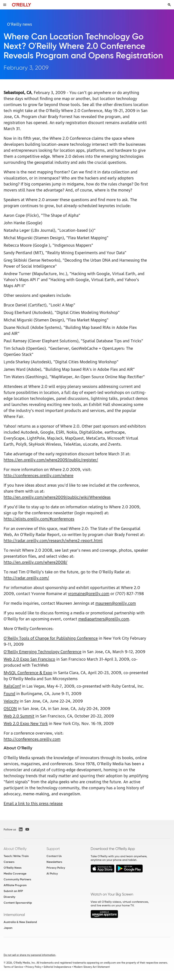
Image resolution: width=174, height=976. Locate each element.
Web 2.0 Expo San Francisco (29, 659)
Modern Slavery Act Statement (92, 967)
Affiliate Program (15, 885)
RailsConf (12, 686)
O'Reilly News (12, 868)
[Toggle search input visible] (169, 4)
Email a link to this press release (33, 803)
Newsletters (54, 862)
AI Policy (52, 873)
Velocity (11, 700)
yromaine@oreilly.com (88, 593)
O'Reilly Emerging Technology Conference (42, 651)
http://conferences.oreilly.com (32, 739)
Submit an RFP (13, 891)
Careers (9, 862)
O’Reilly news (19, 24)
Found (9, 693)
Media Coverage (15, 873)
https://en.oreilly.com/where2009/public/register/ (51, 459)
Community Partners (17, 879)
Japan (8, 928)
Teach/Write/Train (16, 856)
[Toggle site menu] (4, 4)
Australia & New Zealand (20, 922)
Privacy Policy (55, 868)
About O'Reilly (15, 848)
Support (53, 848)
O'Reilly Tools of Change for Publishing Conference (51, 638)
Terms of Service (13, 967)
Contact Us (54, 856)
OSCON (10, 708)
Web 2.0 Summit (19, 715)
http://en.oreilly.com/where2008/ (35, 562)
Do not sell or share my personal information (29, 955)
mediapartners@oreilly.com (103, 618)
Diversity (9, 897)
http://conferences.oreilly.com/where (38, 475)
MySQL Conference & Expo (28, 672)
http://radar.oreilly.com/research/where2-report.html (53, 540)
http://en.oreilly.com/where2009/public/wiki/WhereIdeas (57, 497)
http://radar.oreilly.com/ (26, 577)
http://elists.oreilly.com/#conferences (39, 518)
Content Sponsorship (18, 903)
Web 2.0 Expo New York (26, 723)
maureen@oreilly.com (115, 603)
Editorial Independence (57, 967)
